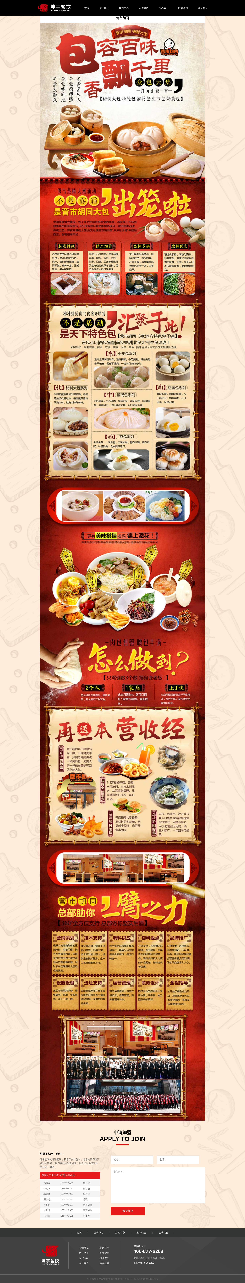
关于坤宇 (104, 8)
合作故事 (104, 1263)
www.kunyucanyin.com (111, 1278)
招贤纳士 (163, 8)
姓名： (117, 1159)
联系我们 (183, 8)
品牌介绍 (84, 1258)
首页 (86, 8)
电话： (163, 1159)
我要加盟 (127, 1210)
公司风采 (104, 1248)
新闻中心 (124, 8)
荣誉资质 (104, 1253)
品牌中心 (98, 1232)
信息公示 (203, 8)
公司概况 (84, 1248)
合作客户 (143, 8)
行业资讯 (104, 1258)
